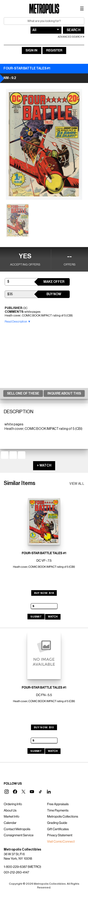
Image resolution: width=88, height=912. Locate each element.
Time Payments (58, 810)
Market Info (11, 816)
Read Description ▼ (18, 321)
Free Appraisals (58, 804)
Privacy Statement (60, 835)
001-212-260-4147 (16, 872)
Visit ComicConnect (61, 841)
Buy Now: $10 (44, 727)
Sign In (31, 50)
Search (73, 30)
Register (54, 50)
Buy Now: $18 (44, 593)
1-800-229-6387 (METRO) (22, 867)
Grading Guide (57, 823)
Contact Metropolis (17, 829)
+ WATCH (44, 465)
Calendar (10, 823)
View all (76, 483)
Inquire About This (64, 393)
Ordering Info (13, 804)
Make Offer (53, 282)
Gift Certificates (58, 829)
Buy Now (53, 294)
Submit (36, 616)
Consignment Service (19, 835)
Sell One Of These (23, 393)
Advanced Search (70, 37)
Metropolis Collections (62, 816)
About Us (10, 810)
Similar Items (19, 483)
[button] (6, 791)
